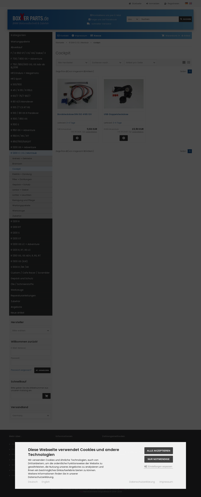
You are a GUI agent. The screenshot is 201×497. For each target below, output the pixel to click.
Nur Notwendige (159, 459)
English (46, 481)
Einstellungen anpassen (158, 466)
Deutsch (33, 481)
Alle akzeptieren (158, 450)
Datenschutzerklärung (142, 481)
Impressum (166, 481)
